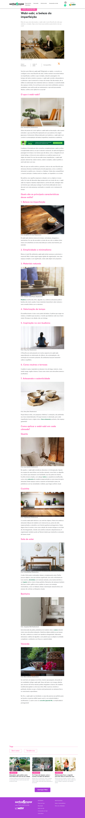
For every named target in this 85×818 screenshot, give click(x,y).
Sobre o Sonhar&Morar (60, 803)
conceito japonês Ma (46, 700)
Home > (25, 9)
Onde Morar (27, 5)
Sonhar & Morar (16, 3)
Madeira (23, 299)
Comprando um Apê (53, 3)
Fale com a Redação (60, 805)
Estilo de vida (44, 3)
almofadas (32, 580)
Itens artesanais (46, 419)
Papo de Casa (28, 3)
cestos (56, 630)
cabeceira (31, 479)
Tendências (30, 751)
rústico (45, 477)
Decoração (35, 3)
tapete (25, 582)
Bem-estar (16, 751)
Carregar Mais (42, 790)
